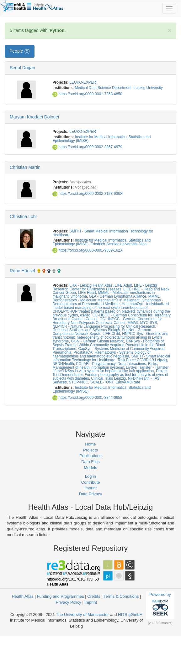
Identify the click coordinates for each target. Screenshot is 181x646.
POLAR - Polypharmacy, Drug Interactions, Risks (116, 364)
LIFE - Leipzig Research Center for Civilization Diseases (104, 287)
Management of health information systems (88, 367)
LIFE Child (111, 333)
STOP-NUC (78, 382)
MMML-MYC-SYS (142, 322)
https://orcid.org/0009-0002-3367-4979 (87, 147)
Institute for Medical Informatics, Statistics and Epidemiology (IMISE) (101, 139)
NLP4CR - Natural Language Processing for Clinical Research (103, 326)
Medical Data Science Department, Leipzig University (119, 88)
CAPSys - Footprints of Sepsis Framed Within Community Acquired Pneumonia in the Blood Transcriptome (108, 345)
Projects (90, 450)
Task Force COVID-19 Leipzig (142, 360)
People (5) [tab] (19, 51)
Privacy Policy (68, 602)
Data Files (90, 461)
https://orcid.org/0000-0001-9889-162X (87, 250)
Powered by (160, 605)
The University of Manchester (82, 614)
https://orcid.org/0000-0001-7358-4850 (87, 94)
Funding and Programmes (60, 596)
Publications (90, 455)
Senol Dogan (22, 67)
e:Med (85, 315)
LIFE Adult (123, 285)
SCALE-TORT (102, 382)
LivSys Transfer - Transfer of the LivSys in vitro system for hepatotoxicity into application (110, 369)
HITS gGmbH (130, 614)
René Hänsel (22, 270)
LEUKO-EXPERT (83, 82)
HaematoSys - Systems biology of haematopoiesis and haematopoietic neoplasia (101, 354)
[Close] (170, 30)
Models (90, 467)
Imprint (90, 488)
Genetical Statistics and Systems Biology (86, 330)
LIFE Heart (87, 292)
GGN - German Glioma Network (97, 341)
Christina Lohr (23, 216)
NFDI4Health (63, 364)
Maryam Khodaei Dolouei (34, 116)
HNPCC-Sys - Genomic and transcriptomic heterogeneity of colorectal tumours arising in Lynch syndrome (110, 337)
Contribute (90, 482)
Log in (90, 476)
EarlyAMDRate (127, 382)
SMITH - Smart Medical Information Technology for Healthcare (102, 233)
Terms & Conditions (121, 596)
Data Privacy (90, 494)
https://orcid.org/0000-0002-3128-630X (87, 193)
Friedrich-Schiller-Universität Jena (118, 244)
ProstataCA (83, 352)
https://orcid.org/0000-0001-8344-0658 (87, 397)
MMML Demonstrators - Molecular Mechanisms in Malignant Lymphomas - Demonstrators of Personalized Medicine (107, 300)
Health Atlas (22, 596)
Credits (93, 596)
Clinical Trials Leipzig (108, 378)
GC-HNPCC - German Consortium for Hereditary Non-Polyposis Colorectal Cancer (107, 321)
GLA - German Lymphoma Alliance (117, 296)
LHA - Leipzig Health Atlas (90, 285)
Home (90, 444)
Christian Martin (25, 167)
